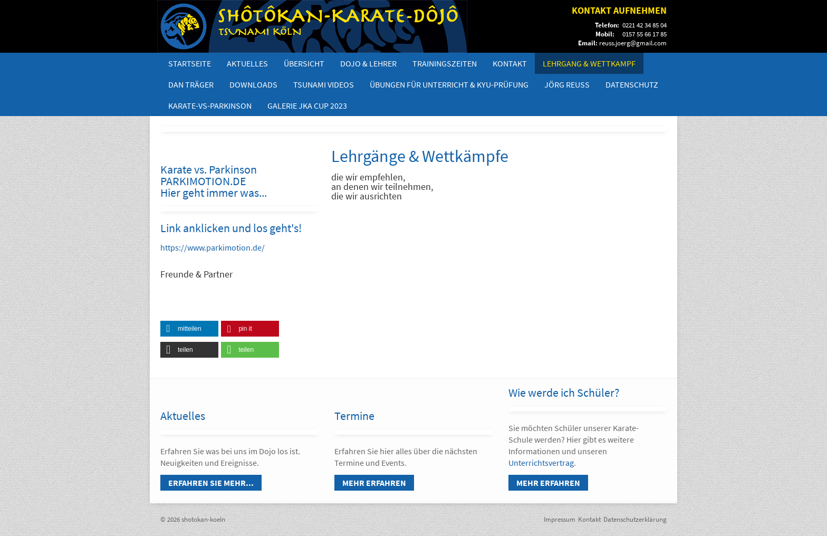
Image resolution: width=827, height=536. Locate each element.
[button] (189, 329)
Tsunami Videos (323, 84)
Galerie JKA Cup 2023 (307, 105)
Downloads (253, 84)
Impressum (559, 519)
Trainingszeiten (444, 63)
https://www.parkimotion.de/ (212, 247)
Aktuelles (247, 63)
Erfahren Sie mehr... (211, 482)
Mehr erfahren (374, 482)
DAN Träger (191, 84)
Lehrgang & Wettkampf (589, 63)
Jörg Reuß (567, 84)
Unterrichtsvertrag (541, 462)
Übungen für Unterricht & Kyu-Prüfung (449, 84)
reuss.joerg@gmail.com (633, 43)
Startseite (189, 63)
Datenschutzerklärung (635, 519)
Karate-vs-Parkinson (210, 105)
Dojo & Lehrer (368, 63)
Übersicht (304, 63)
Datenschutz (631, 84)
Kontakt (510, 63)
